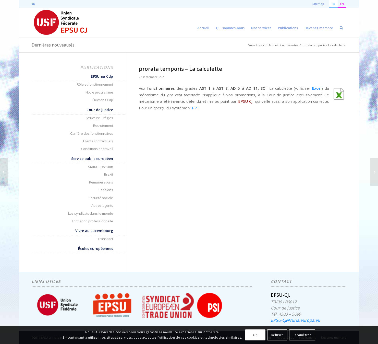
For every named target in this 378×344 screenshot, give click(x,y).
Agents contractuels (97, 141)
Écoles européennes (95, 248)
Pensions (106, 190)
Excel (317, 88)
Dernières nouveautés (53, 45)
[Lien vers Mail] (33, 4)
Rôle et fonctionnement (95, 84)
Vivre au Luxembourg (94, 230)
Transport (105, 238)
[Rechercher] (341, 23)
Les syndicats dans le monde (90, 213)
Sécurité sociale (101, 198)
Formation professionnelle (92, 221)
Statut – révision (100, 166)
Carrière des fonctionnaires (91, 133)
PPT (195, 107)
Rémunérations (101, 182)
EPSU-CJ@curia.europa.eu (295, 320)
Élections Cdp (102, 100)
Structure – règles (99, 118)
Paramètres (302, 335)
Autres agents (102, 205)
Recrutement (103, 125)
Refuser (277, 335)
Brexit (108, 174)
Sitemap (318, 4)
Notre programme (99, 92)
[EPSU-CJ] (61, 23)
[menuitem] (203, 23)
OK (255, 335)
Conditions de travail (97, 148)
